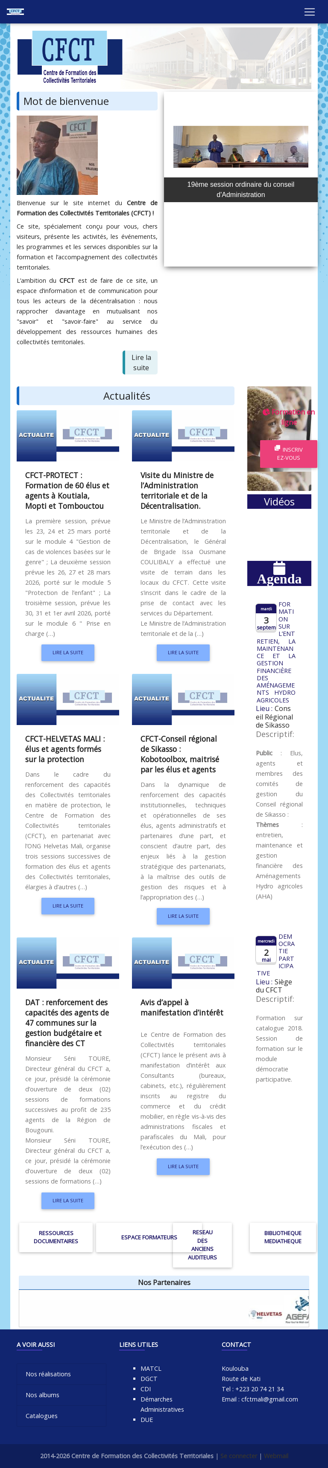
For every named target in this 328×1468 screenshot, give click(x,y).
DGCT (149, 1379)
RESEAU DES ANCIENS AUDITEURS (202, 1244)
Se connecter (238, 1456)
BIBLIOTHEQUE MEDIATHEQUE (283, 1237)
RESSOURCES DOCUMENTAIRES (56, 1237)
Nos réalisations (48, 1374)
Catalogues (42, 1416)
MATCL (151, 1368)
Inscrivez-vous (288, 453)
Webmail (276, 1456)
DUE (147, 1420)
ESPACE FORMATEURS (149, 1237)
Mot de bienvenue (66, 101)
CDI (146, 1389)
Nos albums (42, 1395)
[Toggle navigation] (309, 13)
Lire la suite (68, 652)
